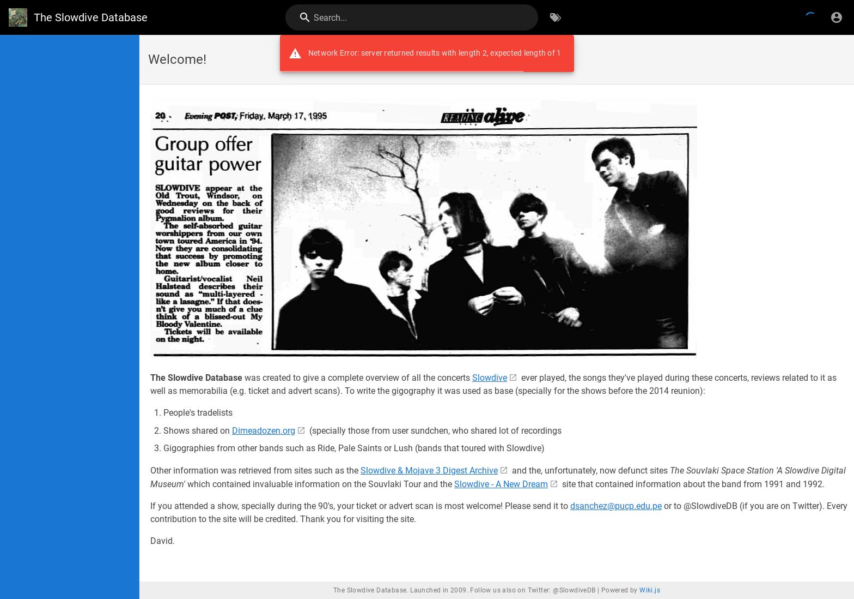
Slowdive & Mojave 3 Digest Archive (429, 470)
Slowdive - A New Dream (501, 484)
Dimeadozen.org (263, 431)
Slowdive (489, 378)
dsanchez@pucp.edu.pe (616, 506)
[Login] (836, 17)
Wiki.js (649, 590)
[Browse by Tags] (555, 17)
